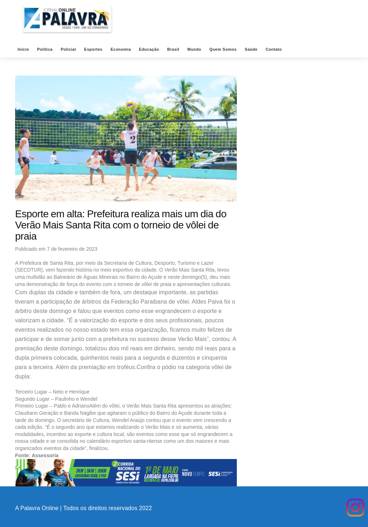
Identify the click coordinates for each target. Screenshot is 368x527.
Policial (69, 49)
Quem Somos (224, 49)
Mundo (194, 49)
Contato (274, 49)
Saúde (252, 49)
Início (24, 49)
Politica (45, 49)
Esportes (94, 49)
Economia (121, 49)
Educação (150, 49)
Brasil (173, 49)
